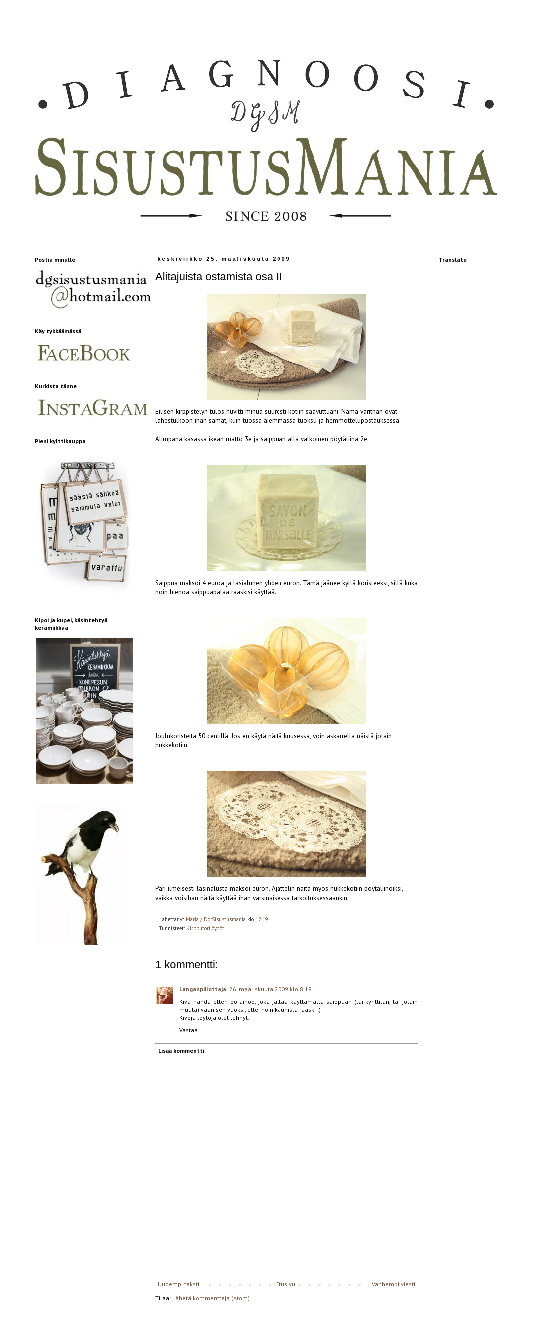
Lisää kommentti (181, 1050)
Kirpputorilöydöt (205, 928)
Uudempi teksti (178, 1284)
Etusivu (285, 1284)
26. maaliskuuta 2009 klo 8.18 (270, 989)
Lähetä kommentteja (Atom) (211, 1298)
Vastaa (188, 1030)
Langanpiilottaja (202, 989)
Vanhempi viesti (393, 1284)
